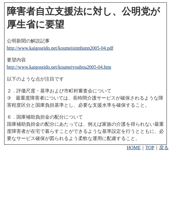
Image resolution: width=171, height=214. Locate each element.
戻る (164, 147)
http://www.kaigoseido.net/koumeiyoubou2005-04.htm (59, 67)
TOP (149, 147)
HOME (134, 147)
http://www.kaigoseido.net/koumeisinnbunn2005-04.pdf (60, 48)
